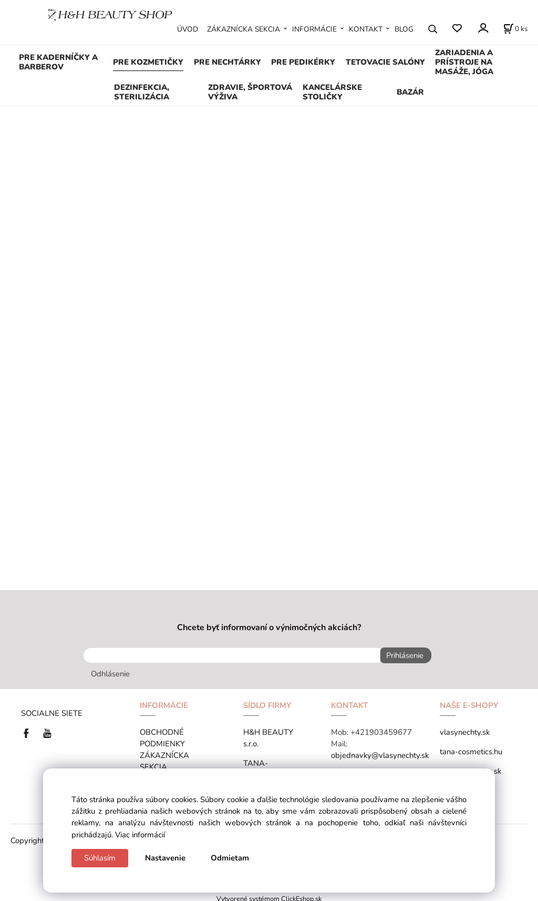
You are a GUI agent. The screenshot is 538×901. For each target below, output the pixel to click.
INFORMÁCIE (314, 29)
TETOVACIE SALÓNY (385, 62)
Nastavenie (165, 858)
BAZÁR (410, 92)
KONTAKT (365, 29)
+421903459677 (381, 729)
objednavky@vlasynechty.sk (380, 752)
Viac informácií (140, 834)
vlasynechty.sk (465, 729)
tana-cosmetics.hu (471, 748)
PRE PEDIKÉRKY (303, 62)
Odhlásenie (110, 670)
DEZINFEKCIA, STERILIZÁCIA (141, 92)
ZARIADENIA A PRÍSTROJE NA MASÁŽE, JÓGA (464, 62)
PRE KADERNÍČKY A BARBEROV (58, 62)
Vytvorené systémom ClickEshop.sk (269, 895)
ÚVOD (187, 29)
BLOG (404, 29)
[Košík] (515, 29)
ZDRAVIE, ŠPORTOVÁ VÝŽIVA (250, 92)
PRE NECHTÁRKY (227, 62)
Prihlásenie (401, 655)
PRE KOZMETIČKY (148, 62)
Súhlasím (100, 858)
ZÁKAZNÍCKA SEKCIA (243, 29)
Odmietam (230, 858)
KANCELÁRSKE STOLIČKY (332, 92)
